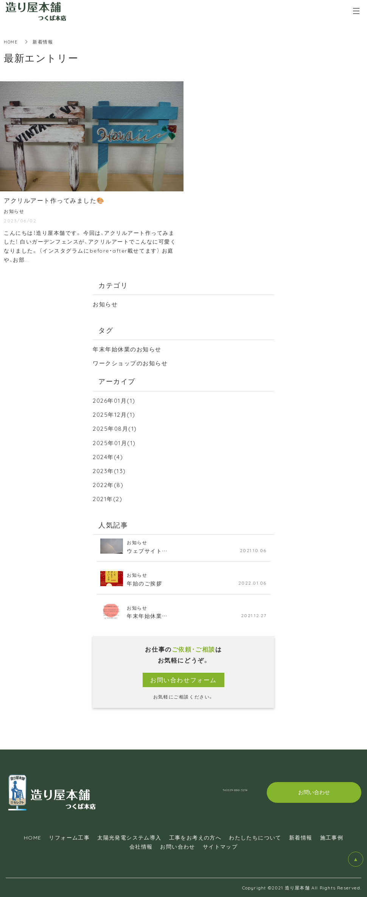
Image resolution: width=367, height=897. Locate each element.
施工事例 (332, 837)
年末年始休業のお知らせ (129, 348)
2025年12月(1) (115, 414)
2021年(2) (108, 498)
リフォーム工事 (69, 837)
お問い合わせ (177, 846)
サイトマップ (220, 846)
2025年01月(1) (115, 442)
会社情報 (141, 846)
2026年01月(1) (115, 400)
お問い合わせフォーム (183, 679)
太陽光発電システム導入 (129, 837)
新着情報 (301, 837)
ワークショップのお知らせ (133, 362)
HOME (11, 41)
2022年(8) (109, 484)
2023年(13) (110, 470)
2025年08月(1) (116, 428)
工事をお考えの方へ (195, 837)
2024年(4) (109, 456)
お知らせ (106, 303)
